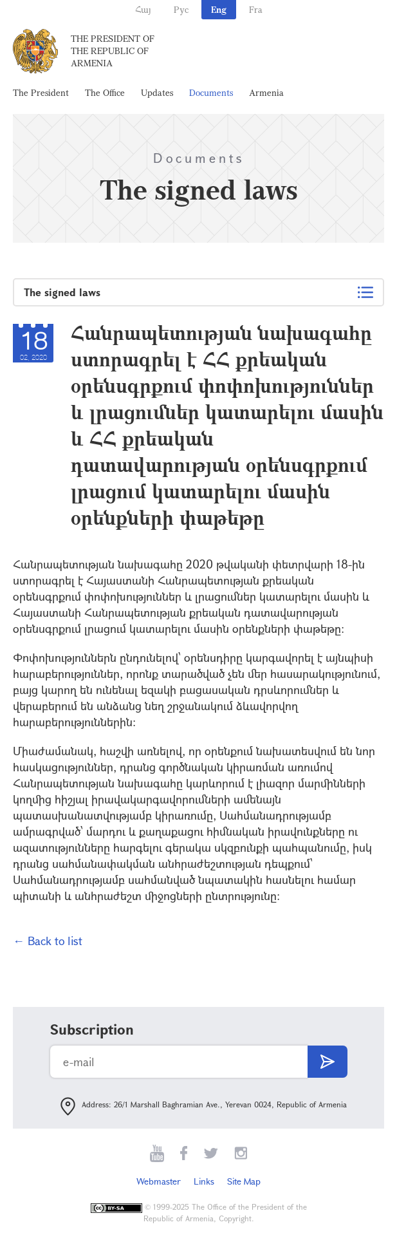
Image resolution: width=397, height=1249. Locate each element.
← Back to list (47, 940)
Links (204, 1181)
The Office (105, 92)
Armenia (266, 92)
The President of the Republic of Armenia (112, 50)
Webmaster (158, 1181)
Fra (256, 9)
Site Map (244, 1181)
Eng (218, 9)
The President (41, 92)
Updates (157, 92)
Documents (211, 92)
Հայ (143, 9)
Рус (181, 9)
